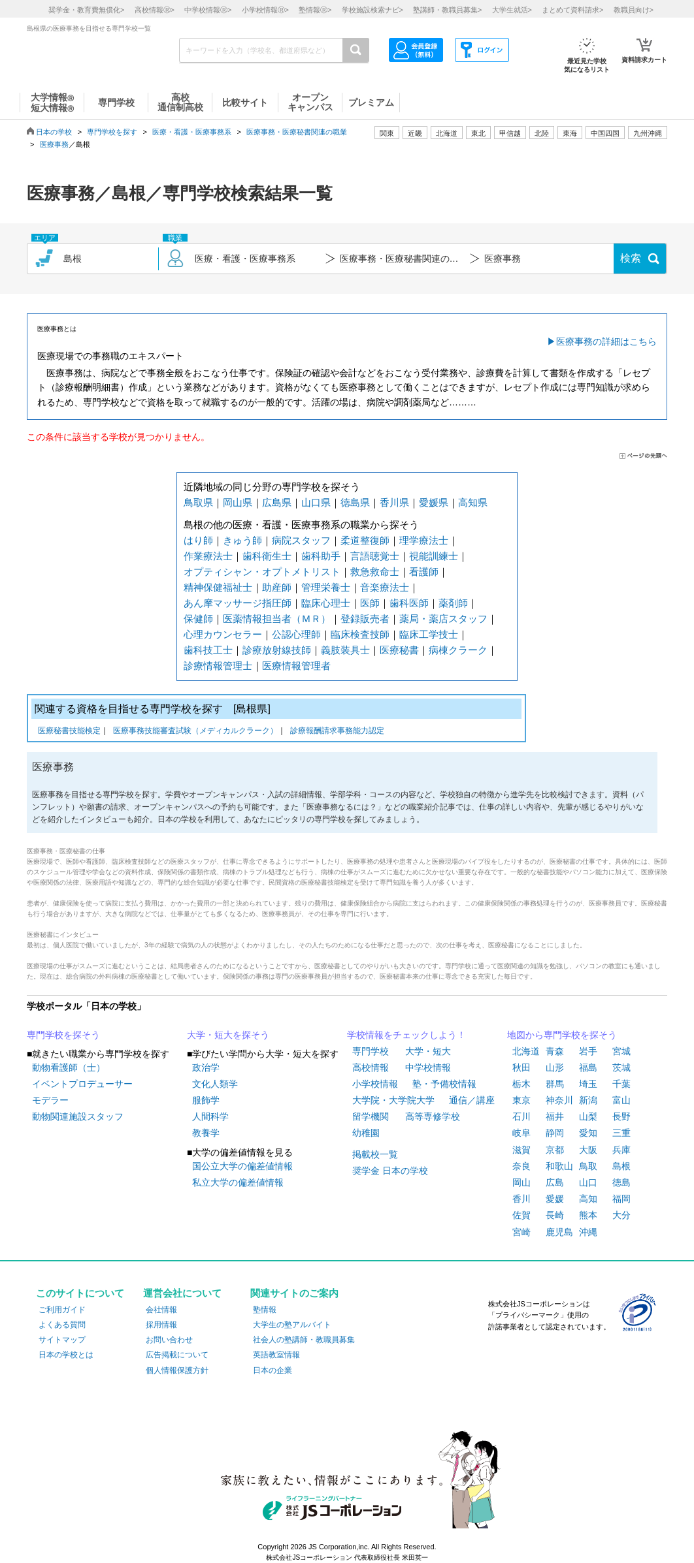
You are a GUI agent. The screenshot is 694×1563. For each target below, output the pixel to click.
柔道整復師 (364, 540)
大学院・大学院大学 (393, 1100)
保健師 (198, 618)
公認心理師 (296, 634)
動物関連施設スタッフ (78, 1116)
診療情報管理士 (218, 665)
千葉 (621, 1084)
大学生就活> (512, 10)
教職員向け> (633, 10)
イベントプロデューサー (82, 1084)
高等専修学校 (432, 1116)
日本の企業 (272, 1370)
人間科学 (210, 1116)
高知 (588, 1198)
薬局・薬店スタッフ (443, 618)
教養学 (206, 1133)
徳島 (621, 1182)
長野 (621, 1116)
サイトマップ (62, 1339)
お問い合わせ (169, 1339)
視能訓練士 (433, 555)
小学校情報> (265, 10)
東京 (521, 1100)
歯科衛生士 (266, 555)
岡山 (521, 1182)
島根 (621, 1166)
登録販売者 (364, 618)
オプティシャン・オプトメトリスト (262, 571)
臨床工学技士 (428, 634)
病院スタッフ (301, 540)
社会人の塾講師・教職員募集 (304, 1339)
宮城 (621, 1051)
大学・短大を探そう (228, 1035)
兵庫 (621, 1150)
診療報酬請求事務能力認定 (337, 731)
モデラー (50, 1100)
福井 (555, 1116)
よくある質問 (62, 1324)
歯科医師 (409, 602)
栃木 (521, 1084)
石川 (521, 1116)
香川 (521, 1198)
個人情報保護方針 (177, 1370)
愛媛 (555, 1198)
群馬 (555, 1084)
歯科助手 (320, 555)
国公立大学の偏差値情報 (242, 1166)
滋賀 (521, 1150)
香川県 (394, 502)
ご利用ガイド (62, 1309)
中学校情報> (207, 10)
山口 (588, 1182)
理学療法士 (423, 540)
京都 (555, 1150)
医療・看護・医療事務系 (191, 132)
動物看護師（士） (68, 1067)
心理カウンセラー (223, 634)
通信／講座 (472, 1100)
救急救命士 (374, 571)
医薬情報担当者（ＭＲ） (277, 618)
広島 (555, 1182)
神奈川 (559, 1100)
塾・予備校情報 (444, 1084)
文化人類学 (215, 1084)
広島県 (276, 502)
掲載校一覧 (375, 1154)
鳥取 (588, 1166)
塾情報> (315, 10)
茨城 (621, 1067)
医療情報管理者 (296, 665)
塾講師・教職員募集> (447, 10)
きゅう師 (242, 540)
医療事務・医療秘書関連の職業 (296, 132)
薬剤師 (453, 602)
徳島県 (355, 502)
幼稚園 (366, 1133)
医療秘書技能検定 (69, 731)
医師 (370, 602)
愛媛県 (433, 502)
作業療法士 (208, 555)
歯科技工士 (208, 649)
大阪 (588, 1150)
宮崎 (521, 1232)
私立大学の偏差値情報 (238, 1182)
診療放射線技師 (276, 649)
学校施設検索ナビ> (372, 10)
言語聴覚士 (374, 555)
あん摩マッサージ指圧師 (237, 602)
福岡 (621, 1198)
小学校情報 (375, 1084)
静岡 (555, 1133)
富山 (621, 1100)
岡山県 (237, 502)
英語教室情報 (276, 1354)
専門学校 (370, 1051)
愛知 (588, 1133)
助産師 (276, 587)
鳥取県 (198, 502)
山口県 (316, 502)
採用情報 (161, 1324)
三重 (621, 1133)
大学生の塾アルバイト (292, 1324)
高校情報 (370, 1067)
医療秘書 (399, 649)
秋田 (521, 1067)
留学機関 (370, 1116)
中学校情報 (428, 1067)
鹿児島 (559, 1232)
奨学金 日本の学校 (390, 1170)
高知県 (472, 502)
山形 (555, 1067)
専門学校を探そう (63, 1035)
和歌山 (559, 1166)
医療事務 (54, 144)
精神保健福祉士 (218, 587)
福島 (588, 1067)
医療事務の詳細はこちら (606, 341)
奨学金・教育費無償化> (86, 10)
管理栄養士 (325, 587)
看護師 (423, 571)
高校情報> (154, 10)
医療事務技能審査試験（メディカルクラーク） (195, 731)
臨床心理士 (325, 602)
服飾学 (206, 1100)
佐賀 (521, 1215)
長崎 (555, 1215)
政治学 (206, 1067)
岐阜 (521, 1133)
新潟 (588, 1100)
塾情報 (264, 1309)
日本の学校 (54, 132)
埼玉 (588, 1084)
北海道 (446, 133)
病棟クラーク (458, 649)
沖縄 (588, 1232)
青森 (555, 1051)
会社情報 (161, 1309)
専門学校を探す (112, 132)
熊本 (588, 1215)
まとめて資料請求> (572, 10)
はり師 (198, 540)
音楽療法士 (384, 587)
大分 (621, 1215)
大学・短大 (428, 1051)
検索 (630, 258)
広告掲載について (177, 1354)
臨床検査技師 (360, 634)
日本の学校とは (66, 1354)
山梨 (588, 1116)
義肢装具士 (345, 649)
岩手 (588, 1051)
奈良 (521, 1166)
